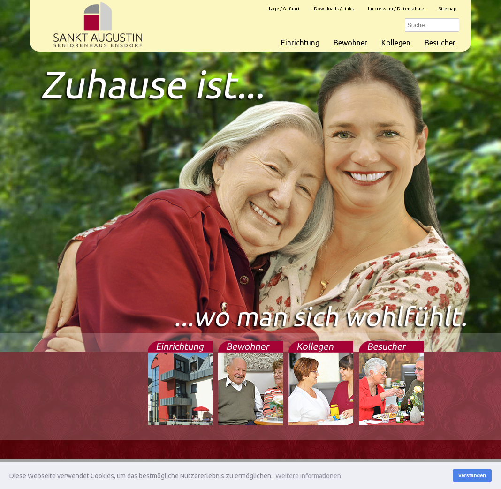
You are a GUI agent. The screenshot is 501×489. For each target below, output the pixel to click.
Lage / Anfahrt (284, 8)
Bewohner (350, 42)
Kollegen (395, 42)
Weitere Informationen (307, 476)
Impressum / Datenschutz (396, 8)
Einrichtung (300, 42)
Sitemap (448, 8)
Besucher (440, 42)
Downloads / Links (334, 8)
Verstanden (472, 475)
